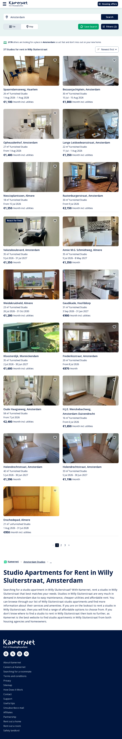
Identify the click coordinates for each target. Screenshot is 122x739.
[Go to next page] (69, 545)
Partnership (9, 716)
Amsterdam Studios (34, 561)
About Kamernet (12, 662)
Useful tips (9, 703)
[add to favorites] (55, 60)
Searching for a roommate (17, 671)
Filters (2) (109, 26)
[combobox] (50, 17)
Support (7, 698)
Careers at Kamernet (14, 667)
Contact (7, 694)
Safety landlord (11, 730)
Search (109, 17)
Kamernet (11, 561)
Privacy (7, 680)
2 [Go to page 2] (61, 545)
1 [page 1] (57, 545)
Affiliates (8, 712)
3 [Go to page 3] (65, 545)
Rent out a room (12, 726)
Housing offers (108, 4)
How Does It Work (13, 689)
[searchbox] (54, 17)
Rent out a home (12, 721)
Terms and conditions (14, 676)
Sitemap (7, 685)
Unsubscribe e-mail (13, 707)
